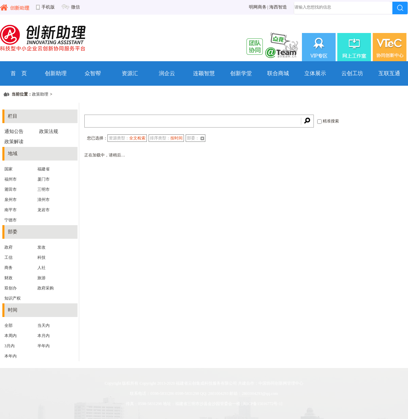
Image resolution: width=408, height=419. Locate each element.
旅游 (41, 277)
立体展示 (315, 73)
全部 (8, 325)
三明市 (43, 189)
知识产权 (12, 298)
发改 (41, 247)
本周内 (10, 335)
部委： (195, 138)
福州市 (10, 179)
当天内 (43, 325)
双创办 (10, 288)
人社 (41, 267)
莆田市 (10, 189)
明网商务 (258, 7)
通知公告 (13, 131)
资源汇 (130, 73)
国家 (8, 169)
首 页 (19, 73)
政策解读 (13, 141)
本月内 (43, 335)
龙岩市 (43, 209)
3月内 (9, 345)
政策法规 (48, 131)
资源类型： (127, 138)
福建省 (43, 169)
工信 (8, 257)
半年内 (43, 345)
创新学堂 (241, 73)
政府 (8, 247)
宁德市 (10, 220)
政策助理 (40, 94)
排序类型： (166, 138)
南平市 (10, 209)
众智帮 (93, 73)
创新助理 (56, 73)
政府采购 (45, 288)
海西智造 (278, 7)
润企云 (167, 73)
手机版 (48, 7)
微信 (75, 7)
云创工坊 (352, 73)
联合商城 (278, 73)
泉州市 (10, 199)
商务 (8, 267)
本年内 (10, 356)
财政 (8, 277)
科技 (41, 257)
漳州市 (43, 199)
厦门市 (43, 179)
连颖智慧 (204, 73)
